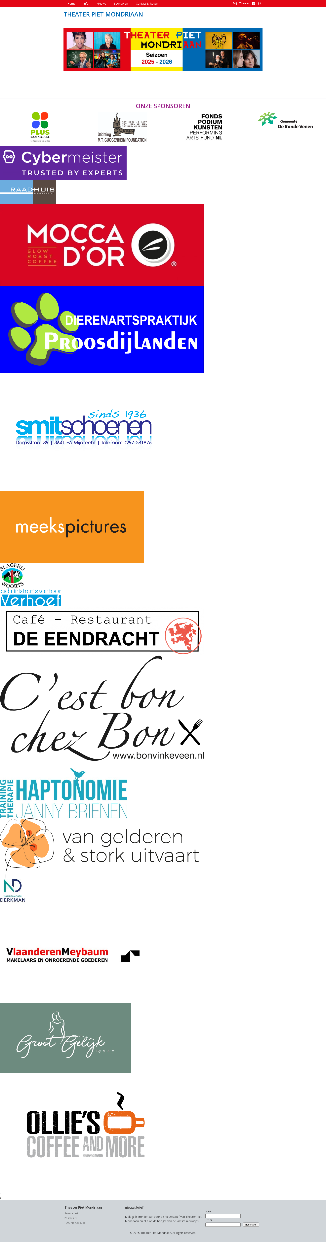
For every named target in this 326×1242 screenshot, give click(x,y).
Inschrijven (251, 1224)
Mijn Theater (241, 3)
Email (208, 1220)
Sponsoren (121, 3)
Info (86, 3)
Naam (209, 1211)
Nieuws (101, 3)
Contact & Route (147, 3)
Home (71, 3)
